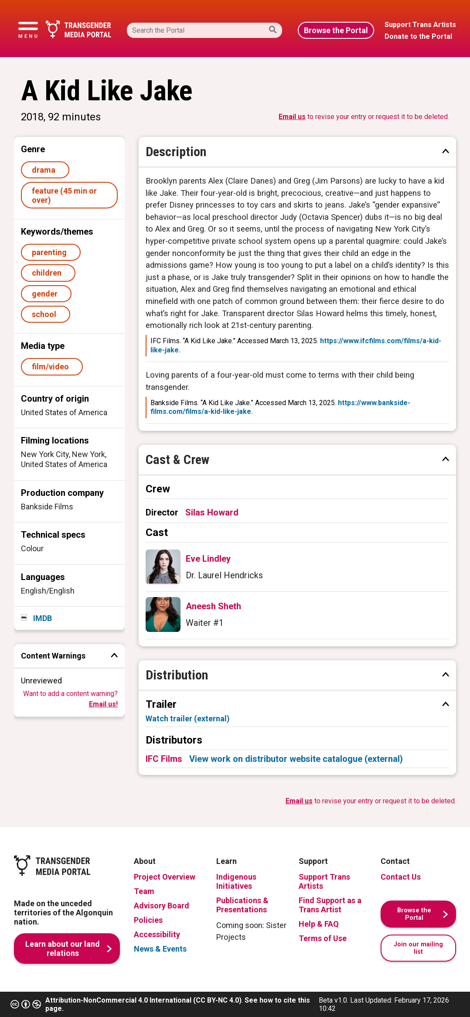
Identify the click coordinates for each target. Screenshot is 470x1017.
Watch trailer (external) (188, 718)
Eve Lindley (208, 558)
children (48, 272)
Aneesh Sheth (213, 606)
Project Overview (164, 876)
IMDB (41, 618)
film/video (52, 366)
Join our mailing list (418, 948)
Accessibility (157, 934)
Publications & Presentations (242, 905)
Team (144, 891)
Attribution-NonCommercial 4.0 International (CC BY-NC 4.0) (143, 1000)
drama (45, 169)
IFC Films (164, 759)
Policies (148, 920)
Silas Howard (211, 512)
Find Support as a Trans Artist (330, 905)
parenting (51, 252)
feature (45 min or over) (64, 195)
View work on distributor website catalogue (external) (296, 759)
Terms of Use (323, 938)
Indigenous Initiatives (236, 881)
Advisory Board (161, 905)
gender (46, 293)
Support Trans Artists (324, 881)
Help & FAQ (319, 923)
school (46, 314)
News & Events (160, 948)
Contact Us (401, 876)
